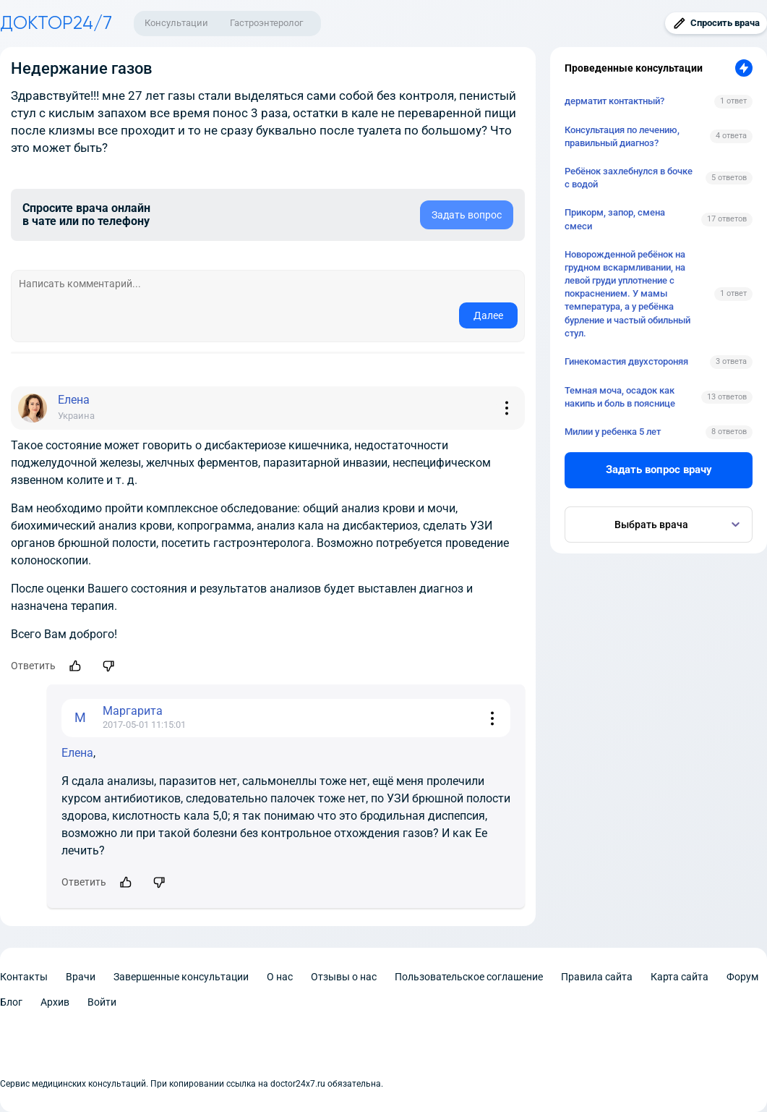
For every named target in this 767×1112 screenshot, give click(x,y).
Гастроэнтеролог (266, 22)
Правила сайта (597, 976)
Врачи (80, 976)
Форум (742, 976)
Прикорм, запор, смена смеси (615, 219)
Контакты (24, 976)
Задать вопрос (467, 215)
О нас (280, 976)
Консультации (176, 22)
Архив (54, 1002)
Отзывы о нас (344, 976)
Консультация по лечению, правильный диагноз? (622, 136)
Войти (101, 1002)
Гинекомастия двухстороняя (626, 361)
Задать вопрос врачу (659, 469)
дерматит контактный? (614, 101)
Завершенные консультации (181, 976)
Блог (11, 1002)
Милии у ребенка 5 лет (613, 431)
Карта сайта (679, 976)
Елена (77, 753)
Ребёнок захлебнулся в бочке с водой (629, 178)
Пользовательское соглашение (469, 976)
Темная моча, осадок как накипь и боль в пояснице (620, 397)
